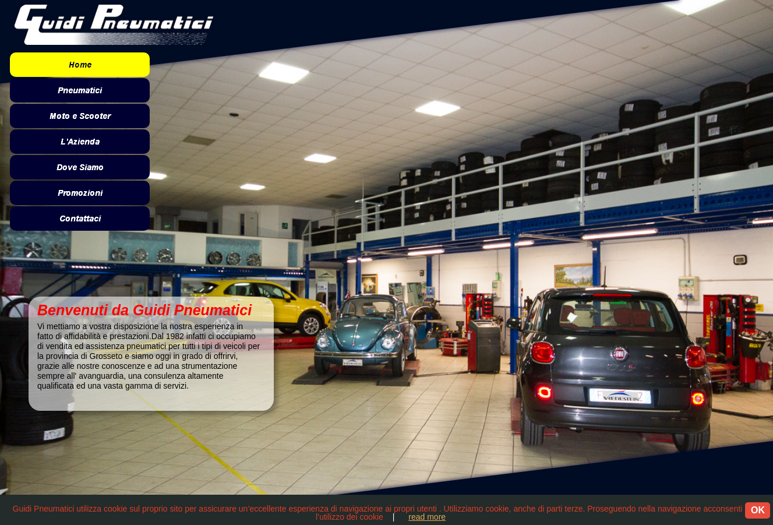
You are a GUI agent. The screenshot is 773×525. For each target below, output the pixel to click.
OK (758, 510)
